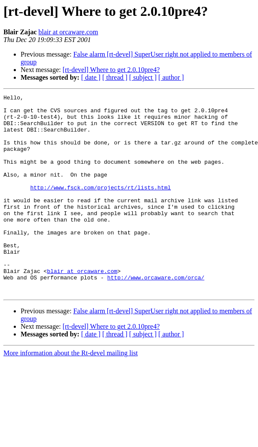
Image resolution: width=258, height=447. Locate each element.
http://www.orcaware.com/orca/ (155, 314)
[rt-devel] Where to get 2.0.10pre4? (111, 69)
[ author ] (171, 77)
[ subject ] (143, 77)
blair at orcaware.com (68, 32)
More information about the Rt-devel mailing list (70, 392)
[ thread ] (114, 77)
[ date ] (90, 77)
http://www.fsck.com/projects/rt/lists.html (100, 206)
